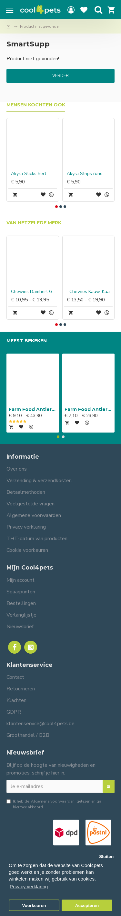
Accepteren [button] (87, 905)
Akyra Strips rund (85, 174)
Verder (60, 76)
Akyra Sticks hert (28, 174)
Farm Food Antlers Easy (89, 409)
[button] (56, 206)
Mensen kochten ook (35, 105)
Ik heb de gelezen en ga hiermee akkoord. (53, 804)
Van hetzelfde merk (33, 223)
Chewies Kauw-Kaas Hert (90, 292)
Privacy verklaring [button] (29, 886)
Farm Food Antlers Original (33, 409)
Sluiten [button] (106, 856)
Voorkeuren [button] (34, 905)
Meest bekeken (26, 341)
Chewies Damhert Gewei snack (34, 292)
